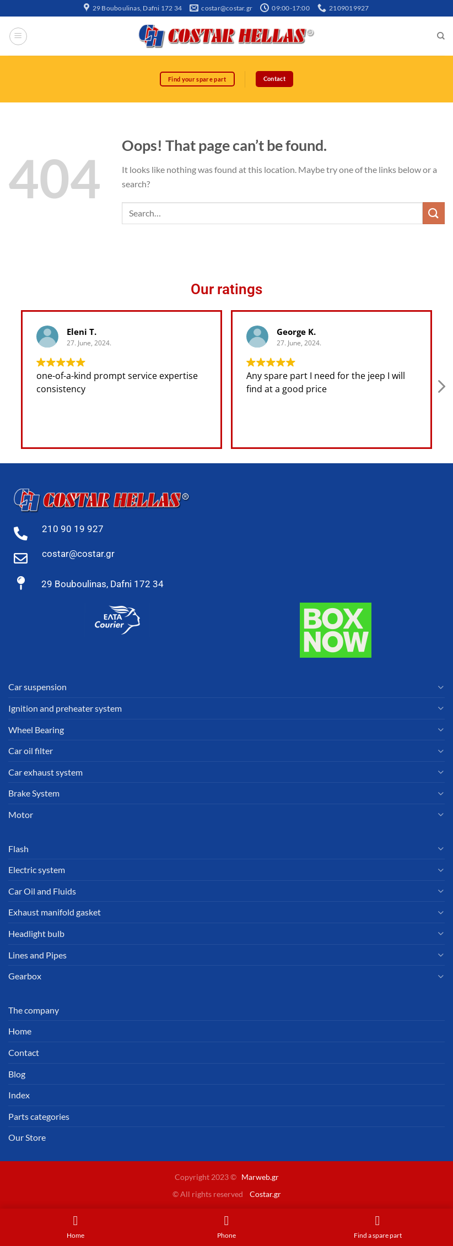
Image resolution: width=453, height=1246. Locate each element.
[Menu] (18, 36)
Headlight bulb (36, 933)
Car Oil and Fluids (42, 891)
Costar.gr (265, 1194)
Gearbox (24, 976)
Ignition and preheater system (65, 708)
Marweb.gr (260, 1177)
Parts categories (38, 1116)
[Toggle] (440, 687)
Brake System (34, 793)
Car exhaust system (45, 772)
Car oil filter (30, 751)
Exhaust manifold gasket (54, 912)
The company (33, 1010)
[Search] (440, 36)
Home (19, 1031)
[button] (440, 390)
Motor (20, 814)
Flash (18, 848)
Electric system (36, 870)
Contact (23, 1052)
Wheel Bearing (36, 729)
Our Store (27, 1138)
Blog (16, 1074)
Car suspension (37, 687)
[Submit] (434, 213)
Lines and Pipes (37, 955)
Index (19, 1095)
